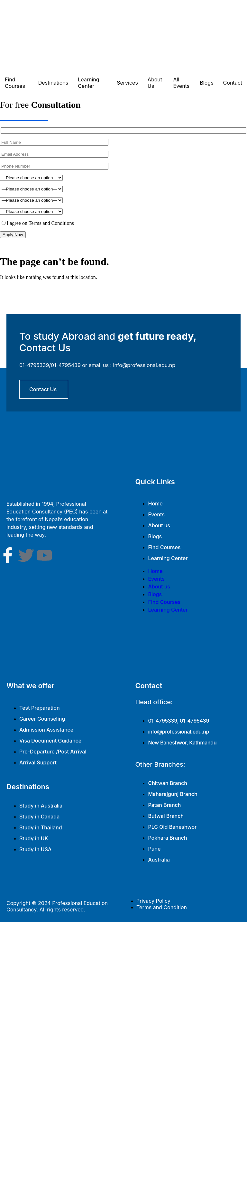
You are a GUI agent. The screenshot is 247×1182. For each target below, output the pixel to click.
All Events (181, 82)
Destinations (53, 82)
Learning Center (88, 82)
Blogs (206, 82)
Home (155, 503)
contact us (43, 389)
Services (127, 82)
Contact (232, 82)
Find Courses (15, 82)
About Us (155, 82)
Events (156, 514)
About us (159, 525)
